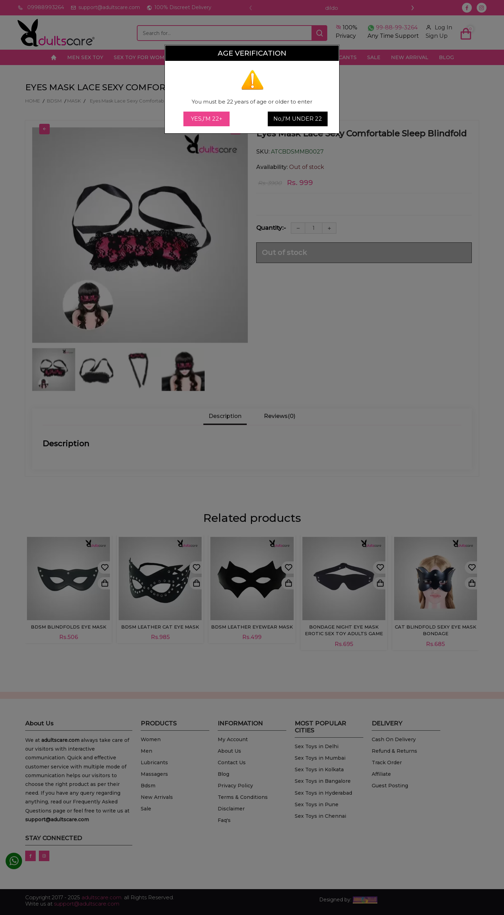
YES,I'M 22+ (206, 118)
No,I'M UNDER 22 (297, 118)
